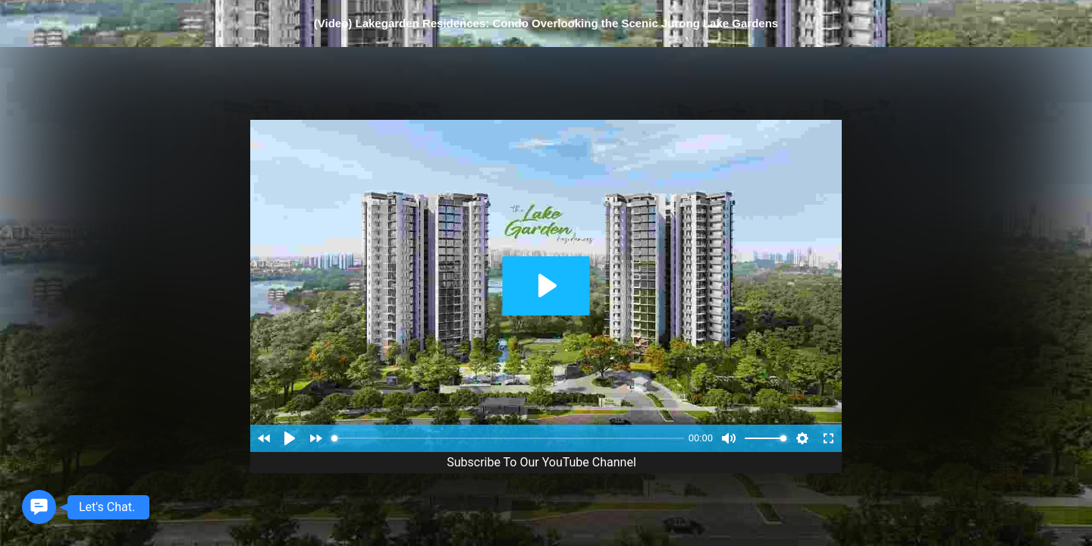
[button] (39, 507)
